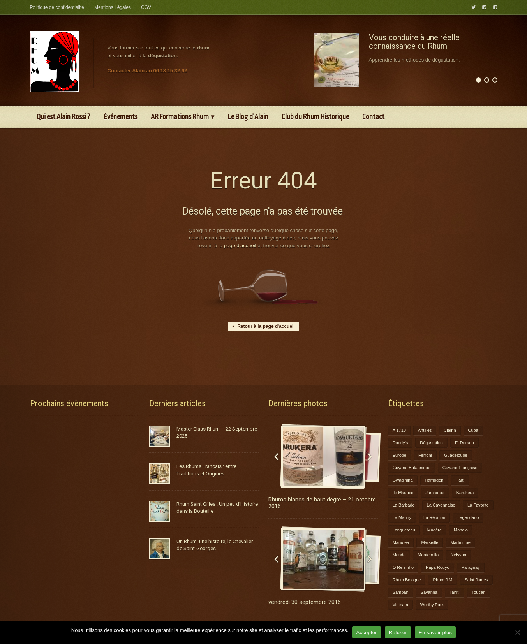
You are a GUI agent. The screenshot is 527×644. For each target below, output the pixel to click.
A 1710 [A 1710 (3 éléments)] (399, 430)
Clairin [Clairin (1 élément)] (450, 430)
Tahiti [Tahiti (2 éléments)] (454, 592)
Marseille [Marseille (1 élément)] (429, 542)
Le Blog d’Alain (248, 117)
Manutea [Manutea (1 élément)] (401, 542)
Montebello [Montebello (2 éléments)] (428, 555)
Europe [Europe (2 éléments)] (399, 455)
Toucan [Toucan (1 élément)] (478, 592)
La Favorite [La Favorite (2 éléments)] (478, 505)
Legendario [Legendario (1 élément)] (468, 517)
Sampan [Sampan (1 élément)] (401, 592)
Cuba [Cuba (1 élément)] (473, 430)
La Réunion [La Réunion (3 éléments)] (434, 517)
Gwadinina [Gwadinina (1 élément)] (403, 480)
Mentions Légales (112, 7)
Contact (373, 117)
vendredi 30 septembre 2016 (304, 601)
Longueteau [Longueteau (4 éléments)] (404, 530)
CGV (146, 7)
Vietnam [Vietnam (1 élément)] (400, 604)
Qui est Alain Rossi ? (63, 117)
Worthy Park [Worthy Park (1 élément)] (432, 604)
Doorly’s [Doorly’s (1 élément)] (400, 442)
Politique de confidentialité (57, 7)
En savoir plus (435, 632)
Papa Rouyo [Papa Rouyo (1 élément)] (437, 567)
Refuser (398, 632)
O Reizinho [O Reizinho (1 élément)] (403, 567)
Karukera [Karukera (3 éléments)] (465, 492)
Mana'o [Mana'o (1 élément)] (461, 530)
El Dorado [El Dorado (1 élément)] (464, 442)
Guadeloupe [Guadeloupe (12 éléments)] (455, 455)
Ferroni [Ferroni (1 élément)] (425, 455)
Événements (120, 117)
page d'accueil (240, 245)
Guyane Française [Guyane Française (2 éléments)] (460, 467)
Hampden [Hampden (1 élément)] (434, 480)
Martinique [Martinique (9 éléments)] (460, 542)
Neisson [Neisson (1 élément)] (458, 555)
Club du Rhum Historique (315, 117)
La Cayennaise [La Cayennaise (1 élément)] (441, 505)
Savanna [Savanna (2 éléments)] (429, 592)
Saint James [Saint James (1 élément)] (476, 579)
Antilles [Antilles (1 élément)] (425, 430)
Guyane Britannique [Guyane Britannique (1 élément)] (411, 467)
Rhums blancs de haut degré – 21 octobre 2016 (322, 503)
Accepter (366, 632)
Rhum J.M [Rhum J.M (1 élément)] (442, 579)
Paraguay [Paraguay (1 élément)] (471, 567)
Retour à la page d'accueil (263, 326)
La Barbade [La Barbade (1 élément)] (404, 505)
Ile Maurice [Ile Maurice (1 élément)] (403, 492)
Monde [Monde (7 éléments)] (399, 555)
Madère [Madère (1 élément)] (434, 530)
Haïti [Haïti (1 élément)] (459, 480)
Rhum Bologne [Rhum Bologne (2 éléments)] (407, 579)
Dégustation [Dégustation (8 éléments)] (431, 442)
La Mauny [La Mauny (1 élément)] (402, 517)
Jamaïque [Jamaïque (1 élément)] (434, 492)
